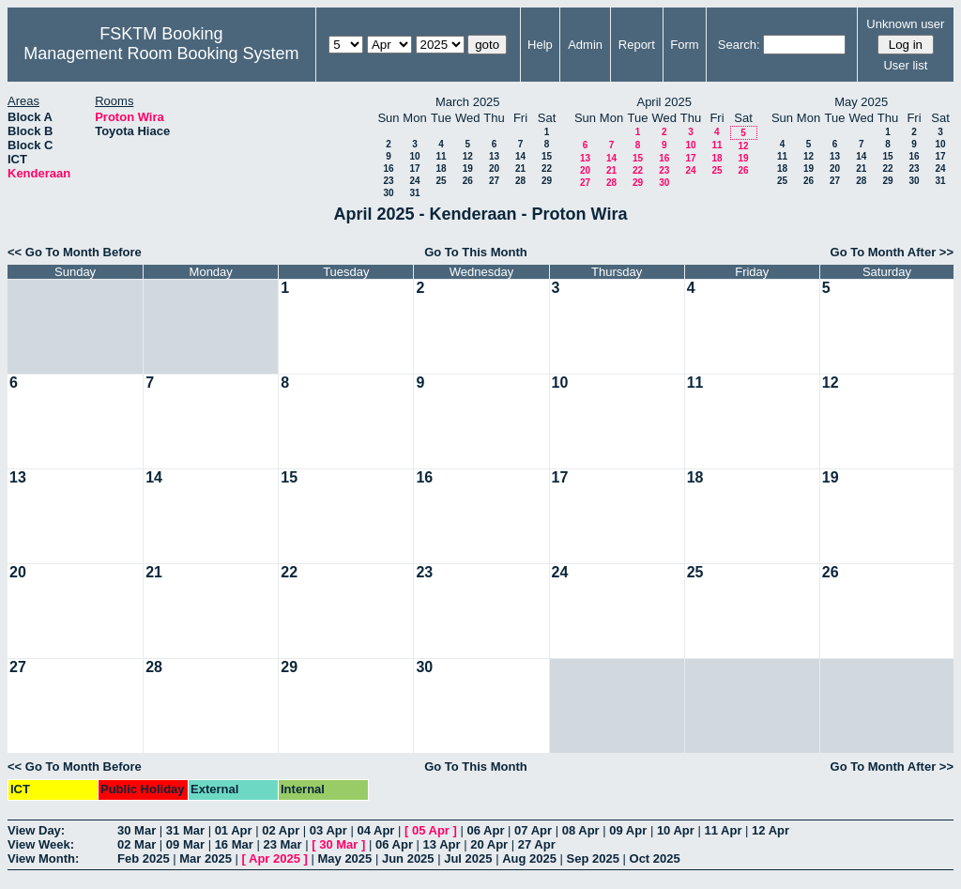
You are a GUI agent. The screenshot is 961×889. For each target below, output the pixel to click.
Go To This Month (475, 252)
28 (520, 181)
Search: (739, 45)
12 (468, 156)
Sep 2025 (593, 858)
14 (520, 156)
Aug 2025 (529, 858)
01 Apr (233, 830)
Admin (585, 45)
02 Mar (136, 844)
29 (547, 181)
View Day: (36, 830)
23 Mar (282, 844)
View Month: (43, 858)
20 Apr (489, 844)
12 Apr (770, 830)
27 (494, 181)
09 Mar (185, 844)
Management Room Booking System (160, 53)
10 (414, 156)
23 (388, 181)
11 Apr (722, 830)
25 (440, 181)
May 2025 (344, 858)
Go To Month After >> (892, 252)
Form (684, 45)
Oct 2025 (655, 858)
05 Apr (431, 830)
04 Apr (375, 830)
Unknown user (905, 24)
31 (414, 193)
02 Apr (280, 830)
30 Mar (136, 830)
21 (520, 168)
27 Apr (537, 844)
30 (388, 193)
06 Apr (486, 830)
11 (440, 156)
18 (440, 168)
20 (494, 168)
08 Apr (581, 830)
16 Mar (234, 844)
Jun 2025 (408, 858)
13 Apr (442, 844)
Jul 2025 (468, 858)
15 (547, 156)
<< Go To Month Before (75, 252)
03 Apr (328, 830)
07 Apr (533, 830)
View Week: (41, 844)
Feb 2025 (143, 858)
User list (905, 65)
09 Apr (628, 830)
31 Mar (185, 830)
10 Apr (675, 830)
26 (468, 181)
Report (636, 45)
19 (468, 168)
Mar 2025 (205, 858)
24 (414, 181)
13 (494, 156)
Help (540, 45)
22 (547, 168)
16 (388, 168)
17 (414, 168)
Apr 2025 (274, 858)
